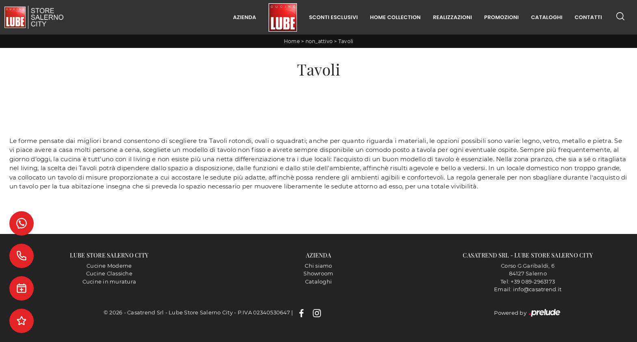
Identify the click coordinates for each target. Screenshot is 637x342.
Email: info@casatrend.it (527, 289)
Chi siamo (318, 265)
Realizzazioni (452, 17)
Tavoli (345, 41)
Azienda (244, 17)
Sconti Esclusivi (333, 17)
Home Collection (395, 17)
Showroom (318, 273)
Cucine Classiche (109, 273)
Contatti (588, 17)
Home (292, 41)
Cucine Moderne (109, 265)
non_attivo (319, 41)
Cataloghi (546, 17)
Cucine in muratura (109, 281)
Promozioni (501, 17)
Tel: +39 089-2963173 (527, 281)
